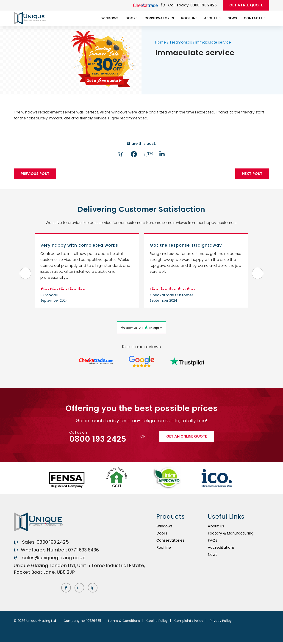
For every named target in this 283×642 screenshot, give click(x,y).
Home (160, 42)
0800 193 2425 (97, 438)
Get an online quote (186, 436)
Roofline (189, 18)
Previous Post (35, 173)
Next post (252, 173)
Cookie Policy (157, 620)
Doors (131, 18)
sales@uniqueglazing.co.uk (49, 557)
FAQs (212, 540)
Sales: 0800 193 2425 (41, 542)
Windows (110, 18)
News (232, 18)
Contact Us (255, 18)
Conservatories (159, 18)
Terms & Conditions (124, 620)
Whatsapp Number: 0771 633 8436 (56, 550)
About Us (212, 18)
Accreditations (221, 547)
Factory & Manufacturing (230, 533)
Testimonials (180, 42)
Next (257, 270)
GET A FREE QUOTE (246, 5)
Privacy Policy (221, 620)
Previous (25, 270)
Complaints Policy (188, 620)
